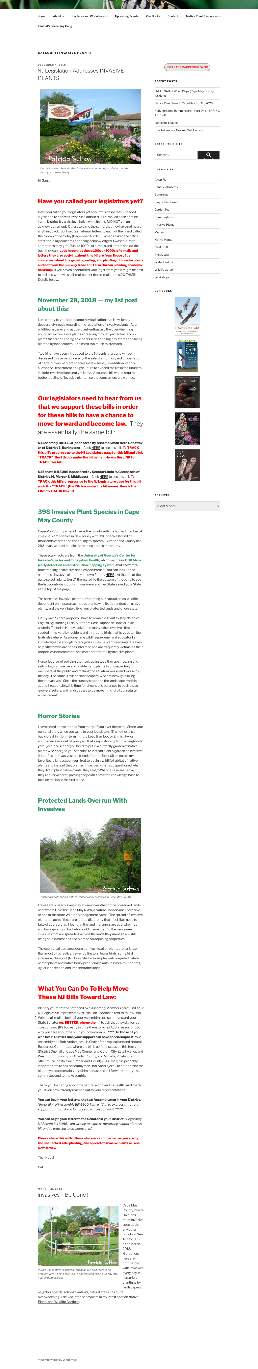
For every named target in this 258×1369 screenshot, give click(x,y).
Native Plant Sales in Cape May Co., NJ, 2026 (184, 103)
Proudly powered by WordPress (57, 1359)
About (59, 16)
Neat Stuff (161, 247)
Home (41, 16)
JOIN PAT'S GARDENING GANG (187, 67)
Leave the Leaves (166, 122)
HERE (96, 448)
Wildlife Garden (164, 269)
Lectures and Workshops (90, 16)
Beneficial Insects (166, 187)
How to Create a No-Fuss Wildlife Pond (179, 130)
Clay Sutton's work (166, 202)
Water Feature (164, 262)
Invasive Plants (164, 224)
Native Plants (163, 239)
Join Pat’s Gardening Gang (54, 26)
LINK (126, 457)
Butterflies (161, 194)
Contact (172, 16)
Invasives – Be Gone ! (62, 1195)
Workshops (162, 277)
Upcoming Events (126, 16)
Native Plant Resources (204, 16)
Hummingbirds (164, 217)
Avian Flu (160, 179)
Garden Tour (163, 209)
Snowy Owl (162, 254)
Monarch (160, 232)
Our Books (153, 16)
